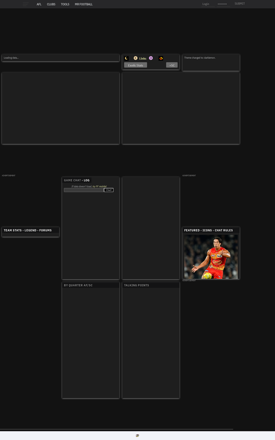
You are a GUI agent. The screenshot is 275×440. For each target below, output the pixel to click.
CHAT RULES (224, 230)
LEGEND (30, 230)
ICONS (207, 230)
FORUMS (45, 230)
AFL (39, 4)
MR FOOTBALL (83, 4)
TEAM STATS (13, 230)
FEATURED (192, 230)
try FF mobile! (99, 186)
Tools (65, 4)
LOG (87, 180)
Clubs (51, 4)
